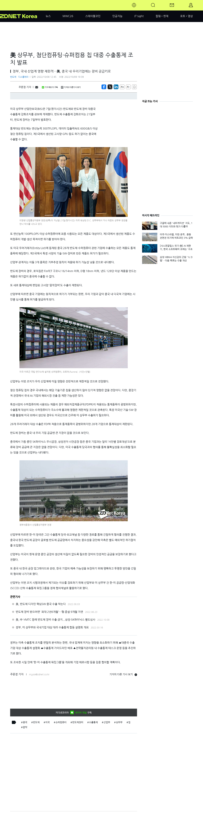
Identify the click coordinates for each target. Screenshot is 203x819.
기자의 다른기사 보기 (71, 87)
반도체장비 (77, 722)
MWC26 (68, 16)
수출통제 (93, 722)
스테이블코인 (92, 16)
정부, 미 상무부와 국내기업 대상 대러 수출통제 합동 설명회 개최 (52, 627)
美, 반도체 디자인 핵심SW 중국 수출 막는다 (41, 604)
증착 (25, 727)
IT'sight (139, 16)
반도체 (36, 722)
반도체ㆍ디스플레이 (19, 77)
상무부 (119, 722)
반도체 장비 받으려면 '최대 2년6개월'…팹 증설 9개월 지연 (49, 611)
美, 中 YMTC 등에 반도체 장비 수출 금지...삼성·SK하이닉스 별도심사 (55, 619)
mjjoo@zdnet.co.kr (39, 674)
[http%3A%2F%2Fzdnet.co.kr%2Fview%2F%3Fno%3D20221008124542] (116, 86)
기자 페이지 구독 (50, 87)
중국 (25, 722)
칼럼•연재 (162, 16)
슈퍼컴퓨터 (60, 722)
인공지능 (117, 16)
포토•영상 (186, 16)
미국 (47, 722)
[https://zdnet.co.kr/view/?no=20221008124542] (104, 86)
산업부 (107, 722)
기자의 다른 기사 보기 (123, 674)
